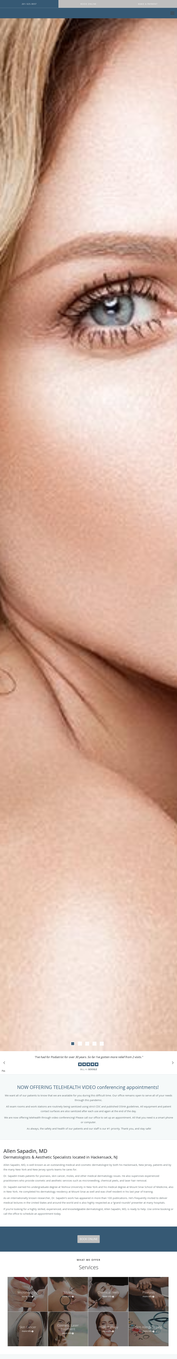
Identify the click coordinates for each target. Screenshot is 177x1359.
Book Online (89, 1239)
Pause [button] (3, 1071)
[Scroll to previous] (5, 1063)
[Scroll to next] (171, 1063)
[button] (88, 4)
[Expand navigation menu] (172, 13)
